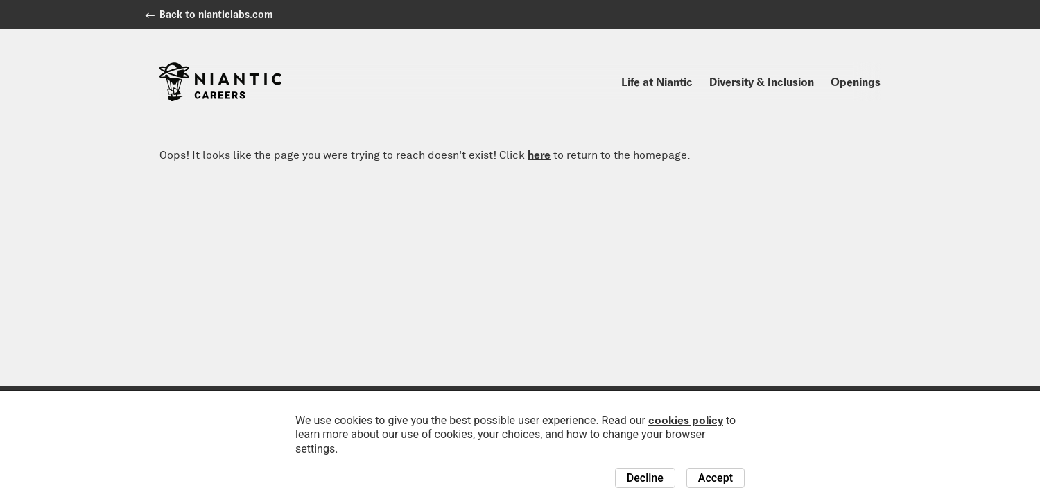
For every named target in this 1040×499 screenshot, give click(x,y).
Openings (856, 82)
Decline (645, 477)
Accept (715, 477)
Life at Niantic (657, 82)
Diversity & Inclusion (761, 82)
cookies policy (685, 420)
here (539, 154)
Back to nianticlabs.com (215, 14)
